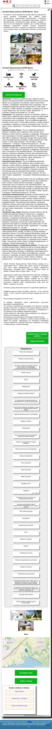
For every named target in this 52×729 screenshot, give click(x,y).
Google (29, 721)
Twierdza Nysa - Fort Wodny (19, 698)
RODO (48, 724)
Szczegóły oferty (26, 673)
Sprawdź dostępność (13, 95)
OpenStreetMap (45, 666)
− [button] (5, 643)
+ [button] (5, 640)
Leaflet (37, 666)
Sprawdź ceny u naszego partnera (37, 335)
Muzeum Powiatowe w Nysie (19, 705)
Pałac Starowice (19, 691)
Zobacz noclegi (26, 681)
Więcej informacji (37, 341)
